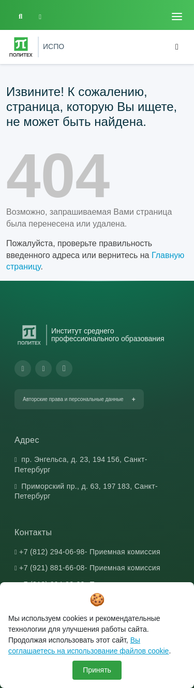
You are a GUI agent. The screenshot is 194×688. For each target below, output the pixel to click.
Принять (97, 670)
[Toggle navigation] (177, 16)
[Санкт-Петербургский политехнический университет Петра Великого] (21, 47)
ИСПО (53, 46)
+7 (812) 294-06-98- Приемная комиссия (89, 552)
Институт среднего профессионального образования (108, 335)
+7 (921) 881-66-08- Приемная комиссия (89, 568)
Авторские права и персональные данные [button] (73, 399)
